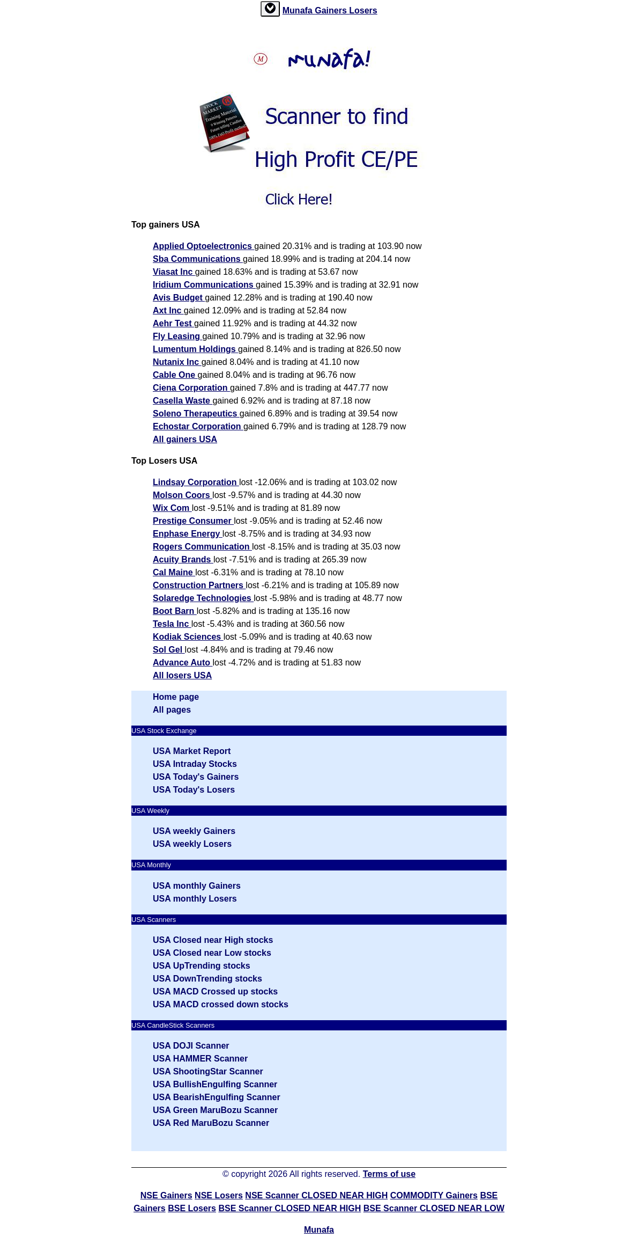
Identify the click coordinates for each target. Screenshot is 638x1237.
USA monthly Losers (195, 898)
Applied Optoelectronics (203, 246)
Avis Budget (179, 297)
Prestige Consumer (193, 520)
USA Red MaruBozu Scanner (211, 1123)
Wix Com (172, 508)
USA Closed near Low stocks (212, 952)
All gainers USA (185, 439)
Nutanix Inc (177, 362)
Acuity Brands (183, 559)
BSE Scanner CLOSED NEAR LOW (434, 1208)
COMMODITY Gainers (434, 1195)
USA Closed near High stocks (213, 940)
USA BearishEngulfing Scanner (216, 1097)
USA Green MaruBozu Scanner (215, 1110)
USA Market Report (192, 751)
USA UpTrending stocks (201, 965)
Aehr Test (173, 323)
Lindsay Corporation (196, 482)
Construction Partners (199, 585)
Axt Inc (168, 310)
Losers (363, 10)
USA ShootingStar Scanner (208, 1071)
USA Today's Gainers (196, 776)
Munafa (299, 10)
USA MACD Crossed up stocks (215, 991)
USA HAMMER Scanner (200, 1058)
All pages (172, 709)
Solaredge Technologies (203, 598)
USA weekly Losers (192, 843)
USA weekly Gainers (194, 831)
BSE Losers (192, 1208)
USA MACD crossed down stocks (220, 1004)
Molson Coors (182, 495)
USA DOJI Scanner (191, 1045)
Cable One (175, 374)
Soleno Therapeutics (196, 413)
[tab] (270, 9)
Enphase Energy (187, 533)
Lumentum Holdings (195, 349)
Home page (176, 696)
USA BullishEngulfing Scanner (215, 1084)
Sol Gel (169, 649)
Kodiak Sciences (188, 636)
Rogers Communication (202, 546)
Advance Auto (182, 662)
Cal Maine (174, 572)
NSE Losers (219, 1195)
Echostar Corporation (198, 426)
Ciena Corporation (191, 387)
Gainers (332, 10)
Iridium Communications (204, 284)
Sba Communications (198, 258)
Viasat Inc (174, 271)
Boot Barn (175, 611)
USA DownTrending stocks (207, 978)
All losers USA (182, 675)
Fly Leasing (177, 336)
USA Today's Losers (194, 789)
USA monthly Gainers (197, 885)
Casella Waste (182, 400)
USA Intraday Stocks (195, 763)
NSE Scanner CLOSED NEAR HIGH (316, 1195)
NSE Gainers (166, 1195)
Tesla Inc (172, 623)
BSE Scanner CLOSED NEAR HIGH (289, 1208)
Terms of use (389, 1174)
